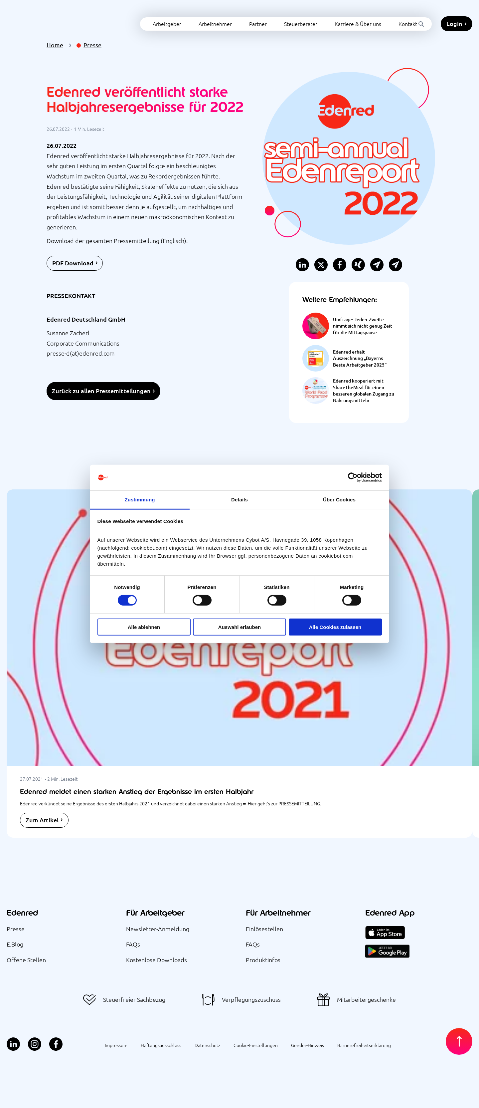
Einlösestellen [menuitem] (264, 929)
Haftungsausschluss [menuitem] (161, 1045)
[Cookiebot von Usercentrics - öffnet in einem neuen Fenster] (353, 477)
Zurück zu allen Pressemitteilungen (101, 391)
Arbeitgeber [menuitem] (137, 17)
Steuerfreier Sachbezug (134, 999)
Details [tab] (239, 499)
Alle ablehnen (144, 627)
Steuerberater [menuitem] (271, 17)
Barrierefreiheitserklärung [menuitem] (364, 1045)
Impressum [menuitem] (116, 1045)
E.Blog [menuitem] (15, 944)
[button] (395, 265)
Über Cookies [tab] (339, 499)
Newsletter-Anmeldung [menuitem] (157, 929)
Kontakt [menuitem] (378, 17)
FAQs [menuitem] (133, 944)
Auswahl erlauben (239, 627)
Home (55, 45)
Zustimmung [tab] (140, 499)
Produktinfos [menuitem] (263, 960)
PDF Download (72, 263)
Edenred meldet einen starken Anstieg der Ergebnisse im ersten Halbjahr (136, 791)
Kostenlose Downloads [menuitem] (156, 960)
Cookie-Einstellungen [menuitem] (256, 1045)
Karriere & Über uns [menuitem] (328, 17)
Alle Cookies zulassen (335, 627)
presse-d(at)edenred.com (81, 353)
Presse (92, 45)
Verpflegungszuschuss (251, 999)
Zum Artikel (42, 820)
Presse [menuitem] (16, 929)
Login (454, 17)
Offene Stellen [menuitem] (26, 960)
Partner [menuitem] (228, 17)
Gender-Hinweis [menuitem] (307, 1045)
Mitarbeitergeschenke (366, 999)
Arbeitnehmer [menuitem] (185, 17)
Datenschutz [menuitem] (207, 1045)
